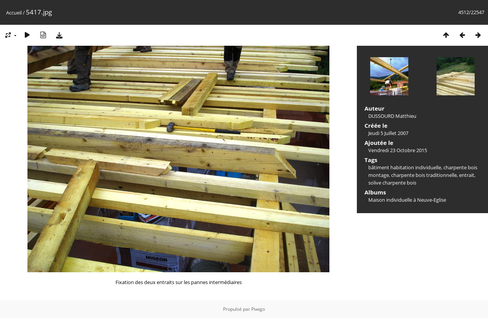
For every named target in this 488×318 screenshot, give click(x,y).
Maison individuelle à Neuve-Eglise (407, 199)
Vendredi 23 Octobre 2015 (397, 150)
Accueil (14, 12)
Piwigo (258, 309)
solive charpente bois (392, 182)
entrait (466, 175)
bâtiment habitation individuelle (404, 167)
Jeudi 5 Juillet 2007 (388, 133)
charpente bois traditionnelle (424, 175)
